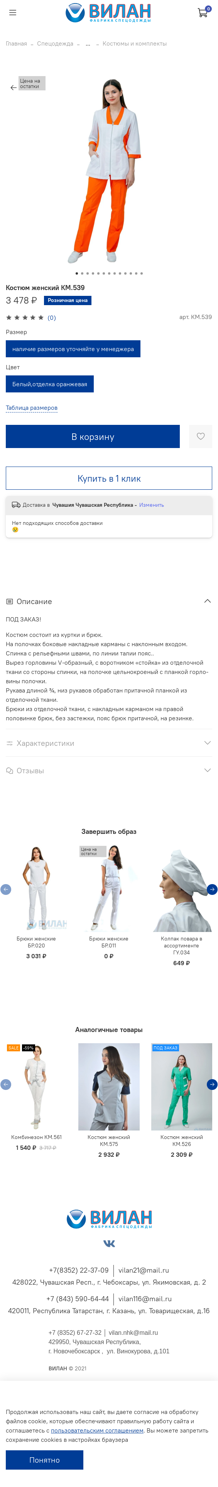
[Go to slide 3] (87, 273)
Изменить (151, 504)
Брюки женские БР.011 (108, 942)
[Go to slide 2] (82, 273)
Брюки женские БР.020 (36, 942)
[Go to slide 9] (120, 273)
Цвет (13, 367)
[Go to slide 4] (93, 273)
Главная (16, 43)
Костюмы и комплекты (135, 43)
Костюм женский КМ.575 (109, 1141)
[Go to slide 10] (125, 273)
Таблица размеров (31, 407)
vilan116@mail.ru (145, 1298)
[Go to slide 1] (77, 273)
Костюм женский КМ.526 (182, 1141)
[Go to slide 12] (136, 273)
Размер (16, 332)
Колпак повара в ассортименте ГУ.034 (181, 945)
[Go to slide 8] (114, 273)
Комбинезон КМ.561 (36, 1137)
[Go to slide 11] (131, 273)
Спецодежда (55, 43)
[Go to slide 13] (141, 273)
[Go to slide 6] (104, 273)
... (88, 43)
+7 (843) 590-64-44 (77, 1298)
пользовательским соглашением (97, 1430)
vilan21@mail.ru (143, 1270)
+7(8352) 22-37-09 (79, 1270)
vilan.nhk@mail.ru (133, 1332)
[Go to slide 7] (109, 273)
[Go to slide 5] (98, 273)
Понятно (44, 1460)
